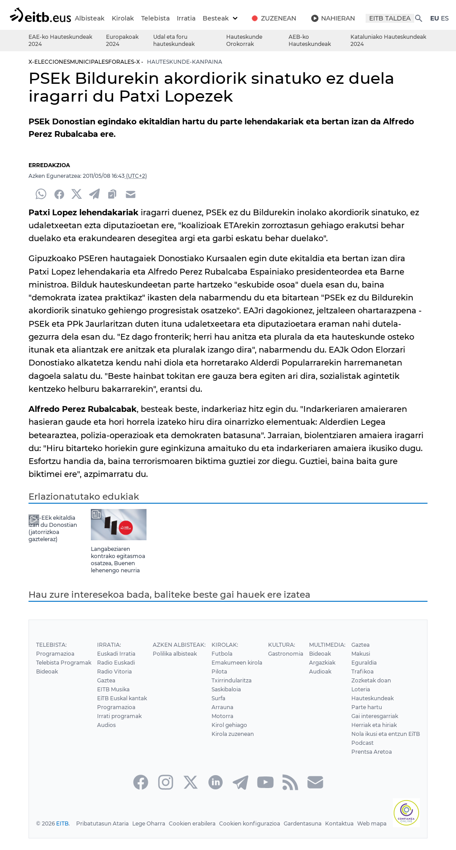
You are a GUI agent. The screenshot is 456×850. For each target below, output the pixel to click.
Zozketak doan (370, 689)
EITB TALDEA (407, 18)
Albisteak (107, 18)
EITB (62, 832)
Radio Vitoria (113, 680)
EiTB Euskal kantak (122, 707)
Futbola (221, 662)
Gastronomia (285, 662)
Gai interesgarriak (374, 725)
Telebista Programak (63, 671)
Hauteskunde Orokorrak (244, 49)
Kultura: (281, 653)
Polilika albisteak (175, 662)
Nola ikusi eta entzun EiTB (385, 742)
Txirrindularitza (230, 689)
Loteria (359, 698)
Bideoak (47, 680)
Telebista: (51, 653)
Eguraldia (363, 671)
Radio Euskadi (115, 671)
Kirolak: (223, 653)
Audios (106, 734)
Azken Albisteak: (179, 653)
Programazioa (54, 662)
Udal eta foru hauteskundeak (174, 49)
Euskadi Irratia (115, 662)
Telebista (172, 18)
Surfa (217, 707)
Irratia (202, 18)
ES (38, 27)
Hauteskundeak (371, 707)
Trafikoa (360, 680)
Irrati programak (118, 725)
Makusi (360, 662)
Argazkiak (321, 671)
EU (27, 27)
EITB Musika (113, 698)
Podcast (361, 751)
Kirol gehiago (228, 734)
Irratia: (108, 653)
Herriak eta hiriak (373, 734)
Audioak (319, 680)
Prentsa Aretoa (370, 760)
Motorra (221, 725)
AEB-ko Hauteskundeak (310, 49)
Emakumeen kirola (236, 671)
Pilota (218, 680)
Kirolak (140, 18)
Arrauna (221, 716)
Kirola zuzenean (232, 742)
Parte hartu (365, 716)
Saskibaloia (225, 698)
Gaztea (106, 689)
